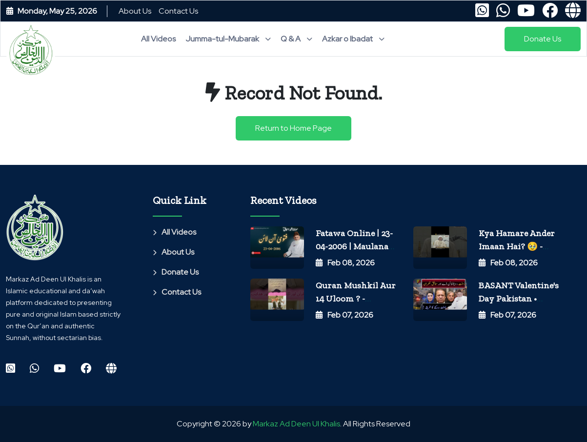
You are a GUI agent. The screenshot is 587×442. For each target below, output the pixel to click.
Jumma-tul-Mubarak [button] (228, 39)
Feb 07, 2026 (344, 315)
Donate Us (176, 272)
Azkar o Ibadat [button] (353, 39)
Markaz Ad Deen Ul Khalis (296, 424)
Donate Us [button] (542, 39)
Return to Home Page (293, 128)
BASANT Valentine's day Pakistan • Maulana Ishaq (519, 298)
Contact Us (178, 11)
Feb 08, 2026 (345, 263)
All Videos (158, 39)
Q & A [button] (296, 39)
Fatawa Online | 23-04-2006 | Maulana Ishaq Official (354, 246)
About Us (135, 11)
